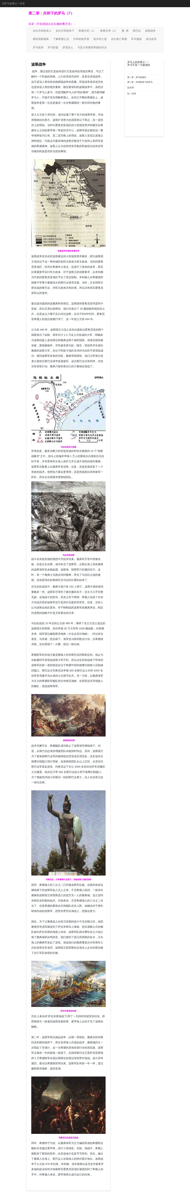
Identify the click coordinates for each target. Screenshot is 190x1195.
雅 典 (125, 30)
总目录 (131, 87)
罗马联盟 (53, 47)
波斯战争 (150, 30)
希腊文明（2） (109, 30)
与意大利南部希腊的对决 (92, 47)
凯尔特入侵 (100, 39)
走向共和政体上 (42, 30)
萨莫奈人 (68, 47)
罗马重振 (136, 39)
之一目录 (132, 93)
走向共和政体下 (65, 30)
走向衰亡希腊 (119, 39)
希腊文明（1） (87, 30)
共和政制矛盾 (81, 39)
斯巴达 (137, 30)
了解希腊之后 (61, 39)
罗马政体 (38, 47)
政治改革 (151, 39)
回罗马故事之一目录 (13, 3)
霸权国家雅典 (41, 39)
